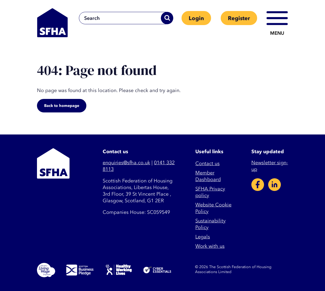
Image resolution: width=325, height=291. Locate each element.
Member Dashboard (208, 176)
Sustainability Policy (210, 224)
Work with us (210, 246)
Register (239, 18)
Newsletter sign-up (269, 166)
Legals (202, 236)
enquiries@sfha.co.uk (126, 162)
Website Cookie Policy (213, 208)
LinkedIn (274, 184)
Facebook (257, 184)
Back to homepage (61, 105)
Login (196, 18)
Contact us (207, 163)
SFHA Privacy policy (210, 192)
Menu (277, 33)
